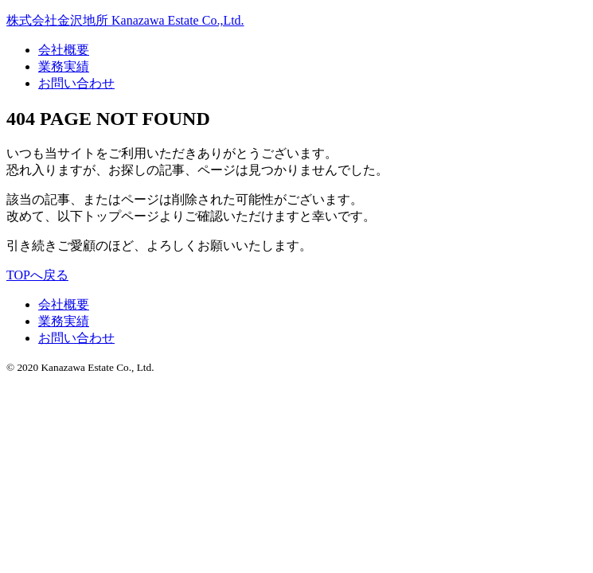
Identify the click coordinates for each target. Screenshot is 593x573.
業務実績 (63, 66)
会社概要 (63, 50)
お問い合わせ (76, 83)
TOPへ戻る (37, 275)
